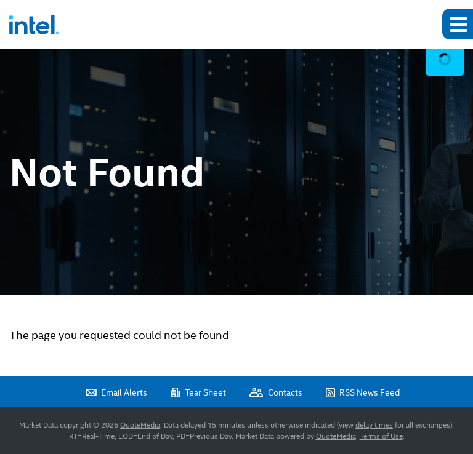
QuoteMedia (140, 425)
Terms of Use (381, 436)
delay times (374, 425)
